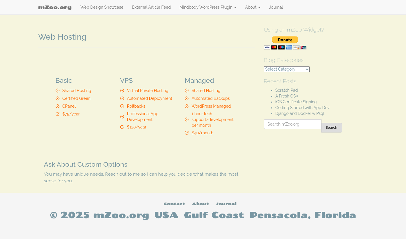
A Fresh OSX (287, 96)
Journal (276, 7)
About (252, 7)
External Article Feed (151, 7)
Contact (174, 203)
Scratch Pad (286, 90)
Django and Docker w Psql (299, 113)
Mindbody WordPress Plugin (207, 7)
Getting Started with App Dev (302, 107)
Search (331, 128)
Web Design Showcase (102, 7)
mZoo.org (55, 7)
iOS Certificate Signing (296, 102)
